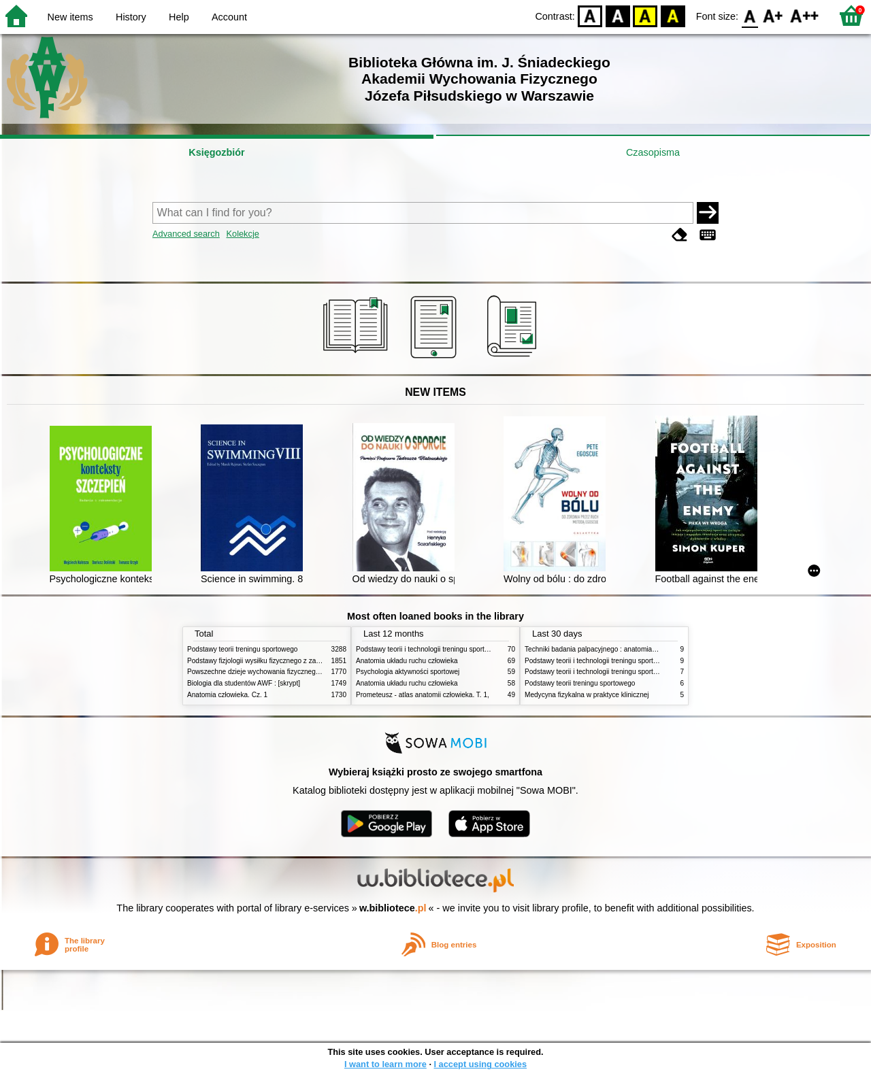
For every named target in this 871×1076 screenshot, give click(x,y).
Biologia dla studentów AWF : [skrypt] (243, 683)
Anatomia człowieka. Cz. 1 (227, 695)
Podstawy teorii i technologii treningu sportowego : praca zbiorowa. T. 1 (632, 671)
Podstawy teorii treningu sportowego (242, 649)
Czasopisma (653, 152)
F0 (749, 15)
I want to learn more (385, 1064)
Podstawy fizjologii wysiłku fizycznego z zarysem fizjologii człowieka (290, 661)
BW (618, 15)
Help (179, 17)
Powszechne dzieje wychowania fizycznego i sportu (265, 671)
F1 (773, 15)
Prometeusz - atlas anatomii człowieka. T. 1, (422, 695)
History (131, 17)
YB (645, 15)
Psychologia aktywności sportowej (407, 671)
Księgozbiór (216, 152)
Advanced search (186, 234)
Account (229, 17)
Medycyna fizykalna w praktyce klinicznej (587, 695)
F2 (804, 15)
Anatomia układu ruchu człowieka (407, 661)
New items (70, 17)
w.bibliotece (393, 908)
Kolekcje (242, 234)
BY (672, 15)
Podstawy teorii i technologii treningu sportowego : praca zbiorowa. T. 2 (464, 649)
